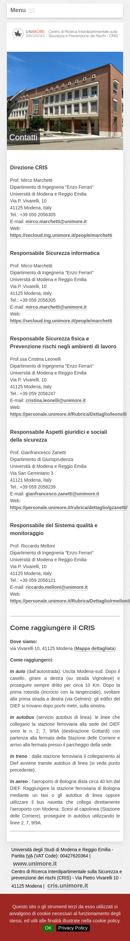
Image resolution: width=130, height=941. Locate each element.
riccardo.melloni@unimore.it (56, 587)
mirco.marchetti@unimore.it (56, 221)
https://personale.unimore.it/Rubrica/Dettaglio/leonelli (68, 414)
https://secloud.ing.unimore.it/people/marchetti (61, 235)
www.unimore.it (35, 863)
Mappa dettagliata (95, 648)
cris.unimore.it (67, 885)
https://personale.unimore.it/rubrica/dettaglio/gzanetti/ (69, 507)
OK (48, 928)
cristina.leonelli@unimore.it (55, 400)
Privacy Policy (73, 928)
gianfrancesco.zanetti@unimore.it (62, 493)
